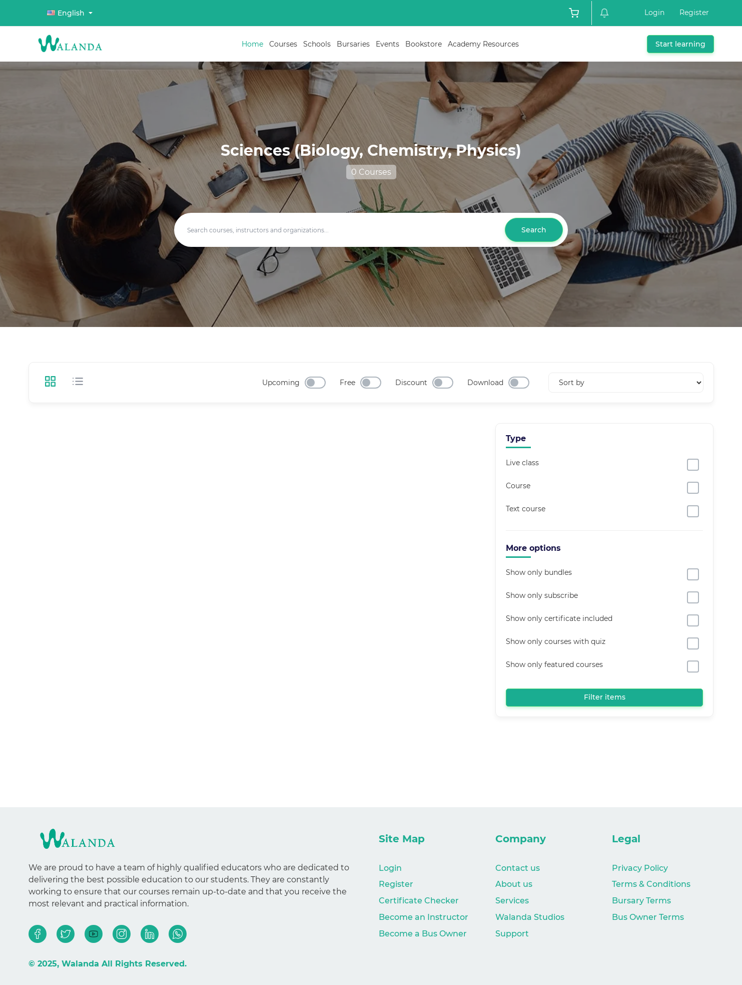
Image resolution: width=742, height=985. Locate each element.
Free (347, 382)
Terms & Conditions (651, 884)
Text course (525, 508)
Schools (317, 44)
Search (533, 229)
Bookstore (423, 44)
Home (252, 44)
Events (387, 44)
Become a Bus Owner (423, 933)
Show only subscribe (542, 595)
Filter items (604, 697)
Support (512, 933)
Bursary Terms (641, 900)
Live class (522, 462)
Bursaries (353, 44)
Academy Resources (483, 44)
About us (513, 884)
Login (654, 12)
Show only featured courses (554, 664)
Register (694, 12)
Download (485, 382)
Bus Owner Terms (648, 917)
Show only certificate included (559, 618)
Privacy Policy (640, 868)
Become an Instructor (423, 917)
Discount (411, 382)
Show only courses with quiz (555, 641)
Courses (283, 44)
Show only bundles (539, 572)
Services (512, 900)
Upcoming (281, 382)
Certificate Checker (419, 900)
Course (518, 485)
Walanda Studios (529, 917)
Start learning (680, 44)
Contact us (517, 868)
